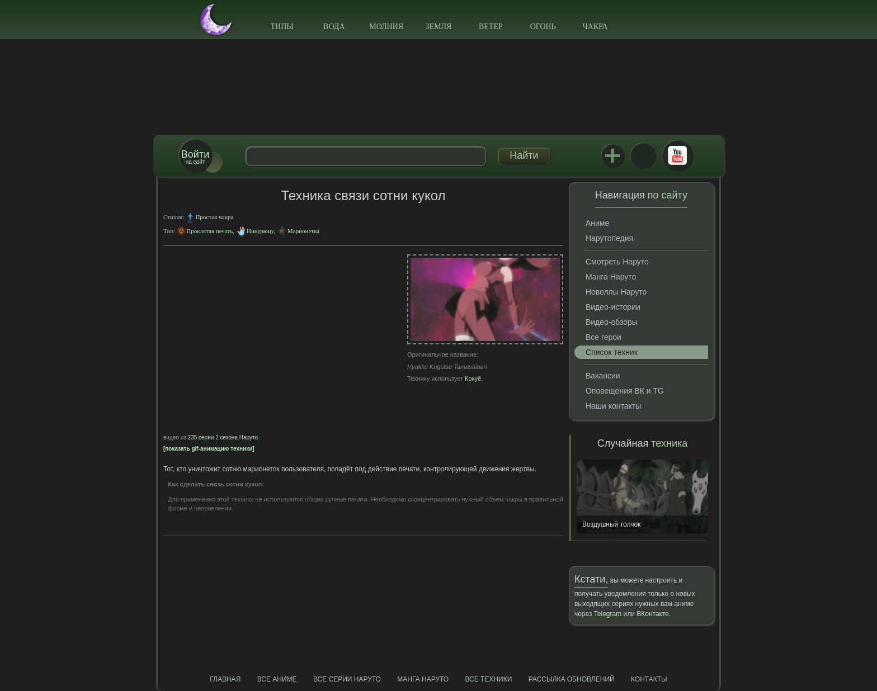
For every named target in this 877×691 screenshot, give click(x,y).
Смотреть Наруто (617, 261)
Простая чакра (214, 217)
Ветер (491, 26)
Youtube (677, 155)
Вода (334, 26)
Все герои (603, 337)
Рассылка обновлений (572, 679)
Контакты (649, 679)
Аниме (597, 223)
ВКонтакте (643, 155)
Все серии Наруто (347, 679)
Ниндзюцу (260, 231)
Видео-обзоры (612, 322)
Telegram (607, 614)
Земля (439, 26)
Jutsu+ (612, 155)
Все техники (488, 679)
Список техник (612, 352)
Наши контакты (613, 405)
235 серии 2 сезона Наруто (223, 437)
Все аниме (277, 679)
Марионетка (303, 231)
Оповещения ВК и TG (625, 390)
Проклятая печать (209, 231)
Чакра (595, 26)
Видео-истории (613, 306)
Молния (386, 26)
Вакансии (603, 375)
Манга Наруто (611, 276)
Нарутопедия (609, 238)
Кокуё (473, 378)
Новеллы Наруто (616, 291)
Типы (281, 26)
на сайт (195, 157)
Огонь (543, 26)
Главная (225, 679)
